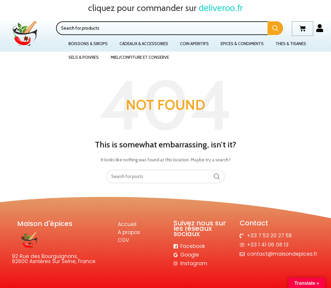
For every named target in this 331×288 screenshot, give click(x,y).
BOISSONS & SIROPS (88, 43)
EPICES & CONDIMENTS (242, 43)
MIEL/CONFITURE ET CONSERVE (140, 57)
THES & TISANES (291, 43)
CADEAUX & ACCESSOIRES (144, 43)
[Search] (169, 28)
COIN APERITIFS (194, 43)
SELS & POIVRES (84, 57)
